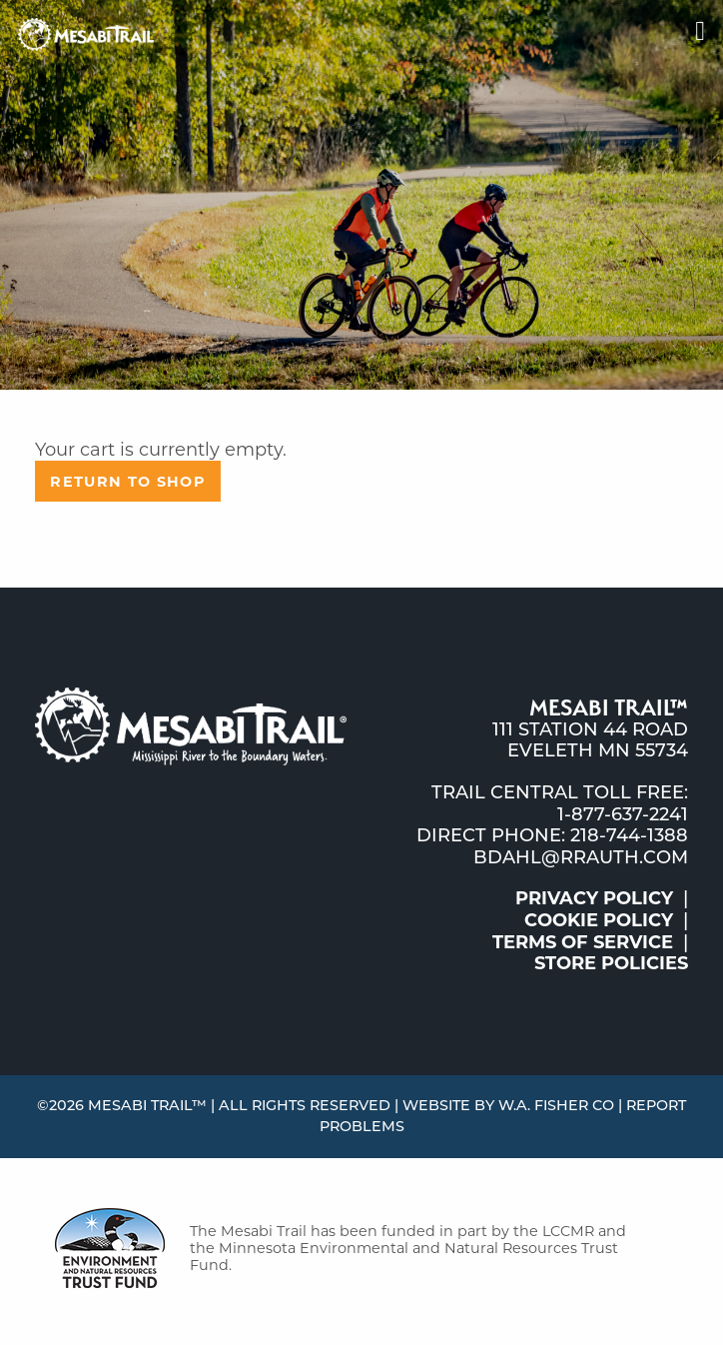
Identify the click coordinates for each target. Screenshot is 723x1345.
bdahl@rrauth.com (580, 857)
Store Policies (611, 963)
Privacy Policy (594, 898)
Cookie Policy (598, 920)
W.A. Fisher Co (556, 1105)
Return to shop (128, 482)
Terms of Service (582, 942)
